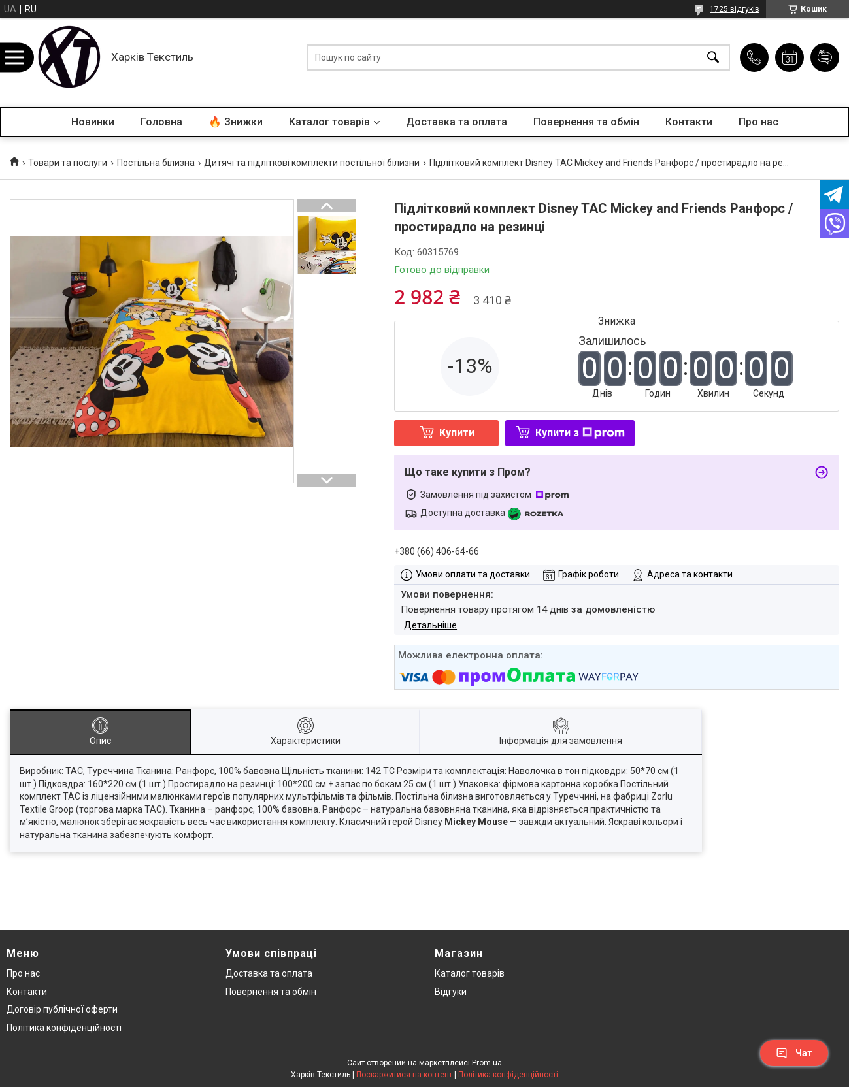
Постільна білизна (156, 162)
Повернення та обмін (586, 122)
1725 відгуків (734, 9)
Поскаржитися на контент (404, 1074)
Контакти (688, 122)
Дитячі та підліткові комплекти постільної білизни (312, 162)
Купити (456, 433)
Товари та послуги (67, 162)
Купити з (580, 433)
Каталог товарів (329, 122)
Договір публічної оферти (62, 1009)
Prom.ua (487, 1062)
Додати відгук (824, 57)
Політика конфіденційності (64, 1027)
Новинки (92, 122)
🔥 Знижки (235, 122)
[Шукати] (713, 58)
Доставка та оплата (456, 122)
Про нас (758, 122)
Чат (794, 1053)
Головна (161, 122)
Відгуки (451, 991)
